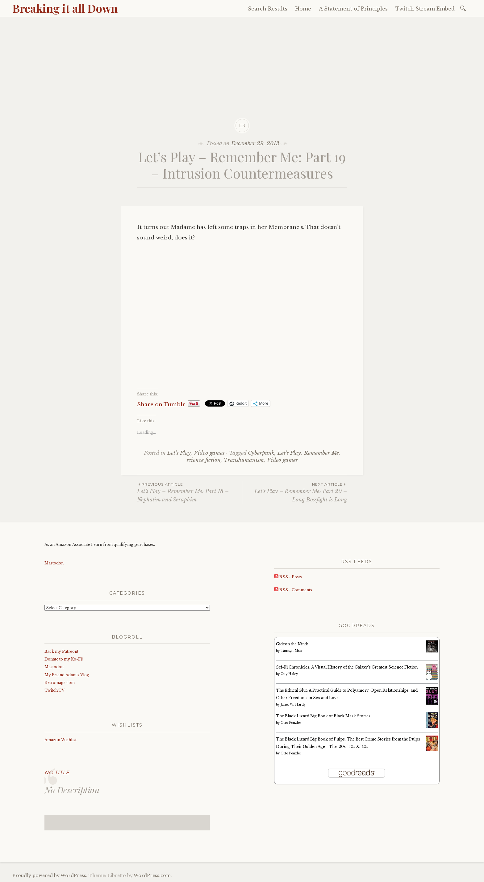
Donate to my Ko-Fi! (63, 659)
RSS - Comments (293, 590)
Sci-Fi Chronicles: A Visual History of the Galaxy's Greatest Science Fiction (347, 667)
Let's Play (179, 453)
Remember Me (321, 453)
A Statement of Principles (353, 9)
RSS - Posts (288, 577)
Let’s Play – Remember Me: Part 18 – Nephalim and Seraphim (189, 492)
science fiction (204, 460)
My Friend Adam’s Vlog (66, 675)
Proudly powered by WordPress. (49, 875)
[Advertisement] (242, 63)
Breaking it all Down (65, 8)
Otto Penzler (291, 723)
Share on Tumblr (161, 403)
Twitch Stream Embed (425, 9)
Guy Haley (289, 674)
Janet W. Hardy (293, 705)
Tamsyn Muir (292, 651)
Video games (209, 453)
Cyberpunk (261, 453)
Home (303, 9)
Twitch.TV (54, 690)
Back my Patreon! (61, 651)
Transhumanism (244, 460)
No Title (56, 772)
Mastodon (54, 563)
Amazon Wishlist (60, 739)
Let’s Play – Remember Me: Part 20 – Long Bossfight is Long (294, 492)
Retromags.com (59, 682)
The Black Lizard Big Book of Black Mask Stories (323, 716)
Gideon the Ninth (292, 644)
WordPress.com (152, 875)
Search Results (267, 9)
